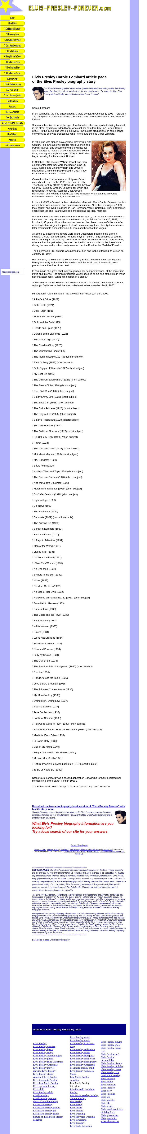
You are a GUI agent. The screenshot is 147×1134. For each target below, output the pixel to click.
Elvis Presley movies (44, 1067)
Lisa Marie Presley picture (46, 1107)
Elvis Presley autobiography (47, 1055)
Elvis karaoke (108, 1099)
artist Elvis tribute (110, 1121)
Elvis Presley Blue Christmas (48, 1061)
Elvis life (105, 1102)
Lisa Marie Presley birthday (84, 1095)
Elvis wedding (77, 1113)
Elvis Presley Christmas (45, 1064)
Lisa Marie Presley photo (46, 1113)
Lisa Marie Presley (42, 1104)
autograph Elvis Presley (45, 1076)
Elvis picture (76, 1110)
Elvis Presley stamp (43, 1073)
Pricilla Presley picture (44, 1098)
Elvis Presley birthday (112, 1066)
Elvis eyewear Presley (44, 1086)
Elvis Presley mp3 (110, 1054)
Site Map (64, 850)
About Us (79, 854)
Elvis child (38, 1089)
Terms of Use (40, 850)
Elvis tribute (107, 1081)
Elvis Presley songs (43, 1052)
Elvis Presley (40, 1043)
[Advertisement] (12, 208)
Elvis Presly (76, 1104)
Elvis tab (105, 1096)
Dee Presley (76, 1101)
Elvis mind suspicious (112, 1109)
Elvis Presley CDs (110, 1072)
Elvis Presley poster (111, 1069)
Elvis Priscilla (108, 1093)
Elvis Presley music (80, 1040)
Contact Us (107, 850)
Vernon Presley (78, 1098)
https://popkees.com (10, 272)
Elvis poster (76, 1107)
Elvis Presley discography (83, 1061)
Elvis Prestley (108, 1087)
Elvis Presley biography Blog (112, 852)
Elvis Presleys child (43, 1092)
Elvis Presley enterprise (82, 1055)
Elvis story (106, 1090)
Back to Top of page (79, 845)
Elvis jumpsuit (108, 1084)
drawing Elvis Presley (44, 1070)
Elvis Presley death (80, 1052)
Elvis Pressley (77, 1122)
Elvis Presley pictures (44, 1046)
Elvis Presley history (111, 1063)
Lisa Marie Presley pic (44, 1110)
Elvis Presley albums (111, 1041)
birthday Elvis (108, 1112)
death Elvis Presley (110, 1075)
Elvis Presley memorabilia (107, 1059)
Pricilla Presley (41, 1095)
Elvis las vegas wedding (82, 1116)
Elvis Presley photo (43, 1058)
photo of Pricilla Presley (45, 1101)
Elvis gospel (107, 1106)
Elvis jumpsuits (109, 1118)
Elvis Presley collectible (82, 1049)
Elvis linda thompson (81, 1125)
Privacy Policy (53, 850)
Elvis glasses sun (109, 1115)
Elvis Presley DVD (110, 1044)
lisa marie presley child (82, 1067)
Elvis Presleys (108, 1078)
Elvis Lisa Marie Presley (45, 1083)
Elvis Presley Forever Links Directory (85, 850)
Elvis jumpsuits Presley (45, 1080)
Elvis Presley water (80, 1037)
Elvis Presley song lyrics (82, 1058)
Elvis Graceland (78, 1119)
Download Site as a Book (75, 852)
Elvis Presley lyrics (43, 1049)
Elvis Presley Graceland (82, 1064)
